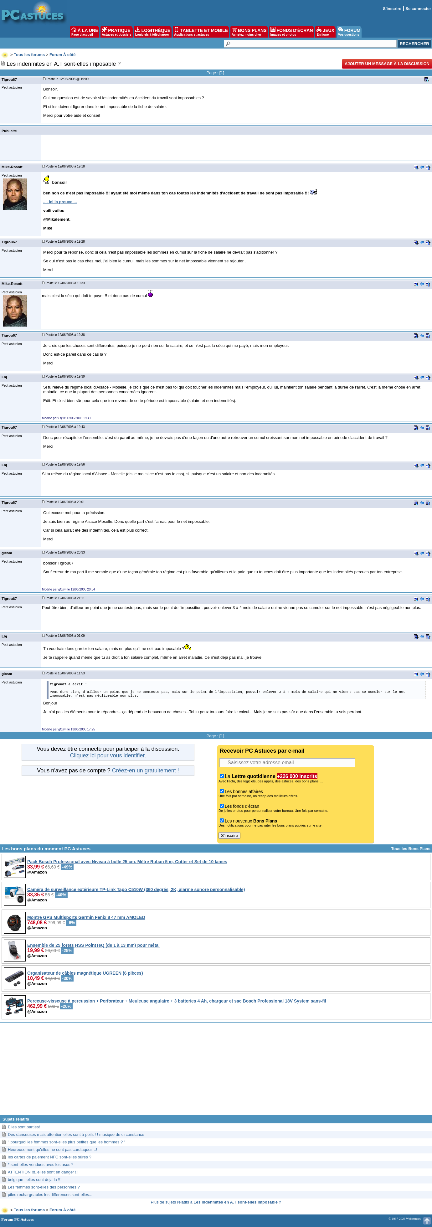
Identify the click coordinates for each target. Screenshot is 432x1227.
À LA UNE (84, 31)
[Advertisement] (216, 1071)
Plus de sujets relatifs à (216, 1202)
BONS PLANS (249, 31)
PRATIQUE (116, 31)
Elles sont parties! (24, 1127)
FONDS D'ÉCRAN (291, 31)
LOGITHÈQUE (152, 31)
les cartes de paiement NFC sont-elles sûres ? (49, 1157)
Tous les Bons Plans (410, 848)
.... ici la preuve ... (60, 201)
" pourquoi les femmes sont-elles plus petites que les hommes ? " (67, 1142)
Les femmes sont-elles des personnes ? (44, 1187)
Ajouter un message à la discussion (387, 63)
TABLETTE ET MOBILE (201, 31)
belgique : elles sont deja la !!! (34, 1179)
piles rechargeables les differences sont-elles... (50, 1194)
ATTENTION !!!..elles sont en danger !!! (43, 1172)
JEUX (325, 31)
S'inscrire (392, 8)
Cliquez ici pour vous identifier (107, 755)
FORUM (349, 31)
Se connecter (418, 8)
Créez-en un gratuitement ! (145, 770)
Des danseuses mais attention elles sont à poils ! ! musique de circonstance (76, 1134)
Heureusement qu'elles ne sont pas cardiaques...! (52, 1149)
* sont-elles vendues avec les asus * (40, 1164)
